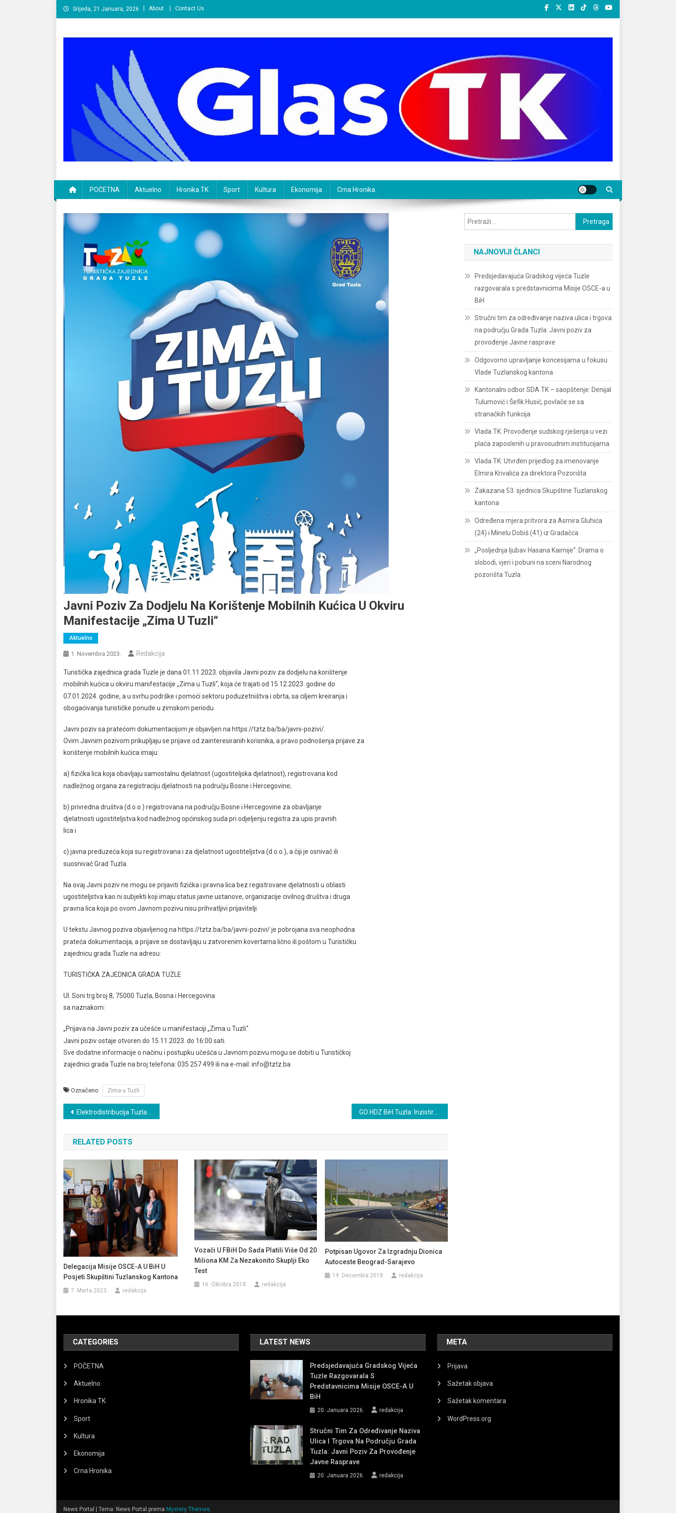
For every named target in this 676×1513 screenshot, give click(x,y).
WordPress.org (469, 1418)
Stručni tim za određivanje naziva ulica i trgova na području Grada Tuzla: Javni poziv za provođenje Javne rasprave (543, 330)
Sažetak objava (470, 1383)
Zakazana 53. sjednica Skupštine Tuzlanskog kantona (541, 497)
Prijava (457, 1366)
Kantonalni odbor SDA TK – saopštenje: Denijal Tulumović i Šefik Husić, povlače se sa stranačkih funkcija (543, 402)
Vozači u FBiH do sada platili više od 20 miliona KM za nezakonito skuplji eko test (255, 1260)
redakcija (150, 653)
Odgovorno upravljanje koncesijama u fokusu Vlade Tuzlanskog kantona (541, 366)
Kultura (265, 189)
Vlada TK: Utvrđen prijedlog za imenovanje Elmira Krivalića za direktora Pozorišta (537, 467)
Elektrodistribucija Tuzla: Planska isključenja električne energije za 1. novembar (118, 1112)
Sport (231, 189)
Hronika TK (192, 189)
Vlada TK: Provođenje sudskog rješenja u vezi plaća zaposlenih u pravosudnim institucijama (542, 437)
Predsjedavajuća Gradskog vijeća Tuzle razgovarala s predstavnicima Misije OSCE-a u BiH (542, 288)
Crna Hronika (356, 189)
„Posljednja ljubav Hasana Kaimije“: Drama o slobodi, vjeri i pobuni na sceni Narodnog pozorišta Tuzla (539, 562)
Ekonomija (306, 189)
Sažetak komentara (476, 1401)
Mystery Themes (188, 1502)
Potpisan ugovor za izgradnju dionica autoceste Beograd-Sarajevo (383, 1257)
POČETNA (105, 189)
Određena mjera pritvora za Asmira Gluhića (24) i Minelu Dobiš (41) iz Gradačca (538, 527)
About (156, 8)
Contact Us (189, 8)
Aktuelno (148, 189)
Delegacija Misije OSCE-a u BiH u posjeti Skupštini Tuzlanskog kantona (120, 1272)
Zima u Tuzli (123, 1090)
